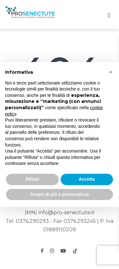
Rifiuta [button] (32, 179)
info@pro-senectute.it (66, 213)
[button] (111, 72)
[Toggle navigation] (109, 15)
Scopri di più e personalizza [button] (59, 194)
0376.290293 (32, 221)
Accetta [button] (87, 179)
